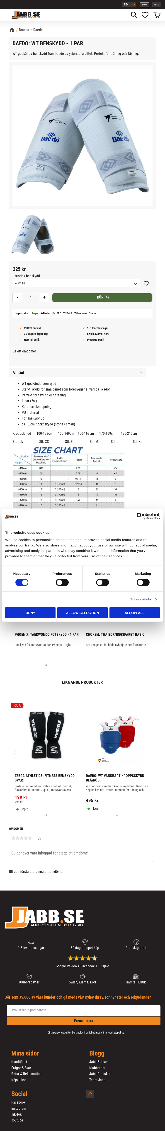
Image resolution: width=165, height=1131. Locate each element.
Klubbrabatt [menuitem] (98, 1068)
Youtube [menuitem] (17, 1120)
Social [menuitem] (19, 1094)
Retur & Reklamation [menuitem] (26, 1074)
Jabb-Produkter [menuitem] (100, 1074)
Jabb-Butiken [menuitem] (99, 1062)
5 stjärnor (30, 838)
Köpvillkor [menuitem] (18, 1080)
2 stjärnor (17, 838)
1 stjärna (13, 838)
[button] (7, 15)
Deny (30, 612)
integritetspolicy (114, 1032)
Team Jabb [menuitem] (97, 1080)
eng (156, 4)
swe (144, 4)
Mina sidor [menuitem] (25, 1053)
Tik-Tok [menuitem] (16, 1114)
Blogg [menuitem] (96, 1053)
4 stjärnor (26, 838)
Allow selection (82, 612)
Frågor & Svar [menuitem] (21, 1068)
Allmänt (18, 372)
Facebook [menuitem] (18, 1102)
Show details (140, 599)
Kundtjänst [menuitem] (19, 1062)
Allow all (135, 612)
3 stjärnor (21, 838)
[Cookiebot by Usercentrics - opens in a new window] (140, 516)
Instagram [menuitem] (18, 1109)
